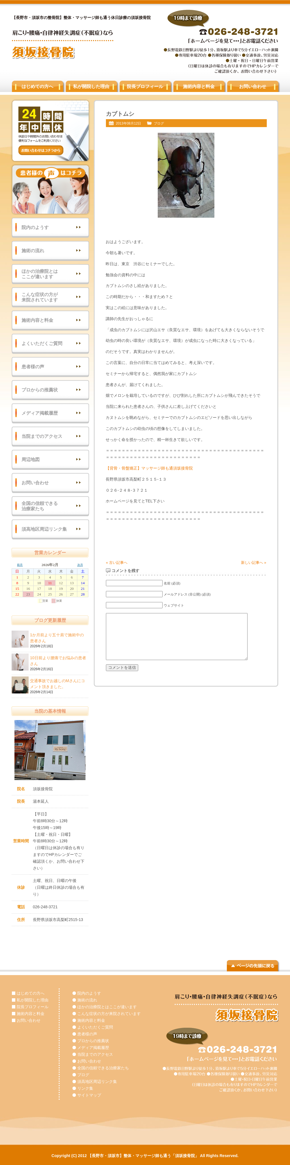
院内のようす (35, 227)
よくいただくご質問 (42, 343)
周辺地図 (31, 459)
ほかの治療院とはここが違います (40, 274)
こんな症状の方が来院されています (40, 297)
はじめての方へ (37, 86)
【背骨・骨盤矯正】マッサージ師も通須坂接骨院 (149, 468)
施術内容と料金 (199, 86)
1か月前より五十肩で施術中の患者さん (58, 638)
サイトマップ (89, 1095)
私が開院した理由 (91, 86)
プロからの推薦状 (40, 389)
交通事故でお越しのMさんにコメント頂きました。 (58, 684)
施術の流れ (33, 250)
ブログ (159, 123)
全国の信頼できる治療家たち (40, 506)
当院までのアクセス (42, 436)
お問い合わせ (252, 86)
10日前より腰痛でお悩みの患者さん (58, 661)
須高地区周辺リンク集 (44, 529)
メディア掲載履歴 (40, 413)
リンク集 (85, 1088)
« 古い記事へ (116, 562)
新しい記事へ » (253, 562)
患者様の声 (33, 366)
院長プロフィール (145, 86)
